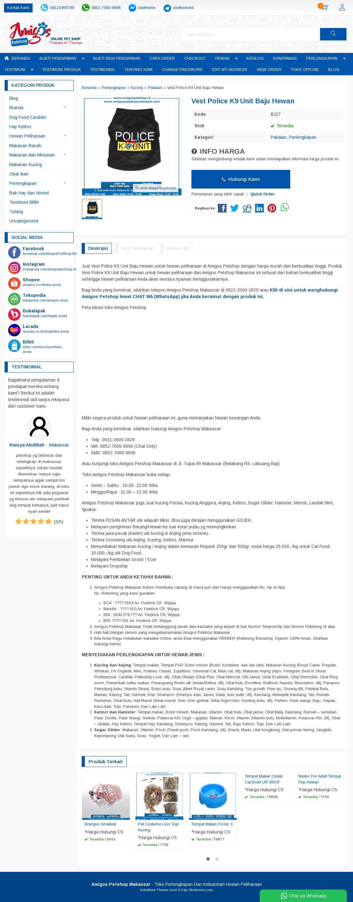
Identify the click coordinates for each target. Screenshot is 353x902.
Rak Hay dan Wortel (29, 192)
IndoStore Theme (154, 890)
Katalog (255, 58)
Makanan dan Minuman (32, 154)
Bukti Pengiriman (57, 58)
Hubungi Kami (241, 179)
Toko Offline (305, 70)
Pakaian (279, 137)
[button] (333, 34)
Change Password (182, 70)
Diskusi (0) (178, 248)
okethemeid (183, 8)
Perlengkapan (321, 58)
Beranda (17, 58)
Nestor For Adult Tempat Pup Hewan (319, 779)
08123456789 (62, 8)
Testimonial (102, 70)
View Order (269, 70)
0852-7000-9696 (106, 8)
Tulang (16, 211)
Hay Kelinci (20, 126)
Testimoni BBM (24, 202)
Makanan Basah (25, 145)
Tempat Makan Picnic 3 (212, 824)
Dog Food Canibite (27, 117)
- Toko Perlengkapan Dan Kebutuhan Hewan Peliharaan (176, 884)
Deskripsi (98, 248)
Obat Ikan (19, 173)
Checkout (195, 58)
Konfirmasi (285, 58)
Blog (333, 70)
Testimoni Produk (61, 70)
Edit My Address (229, 70)
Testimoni (15, 70)
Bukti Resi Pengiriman (116, 58)
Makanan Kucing (25, 164)
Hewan (222, 58)
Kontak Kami (18, 8)
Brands (16, 107)
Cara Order (162, 58)
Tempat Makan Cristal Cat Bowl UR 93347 (263, 779)
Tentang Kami (139, 70)
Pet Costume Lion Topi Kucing (158, 827)
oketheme (146, 8)
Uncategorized (23, 220)
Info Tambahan (137, 248)
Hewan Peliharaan (27, 135)
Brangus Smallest (100, 824)
